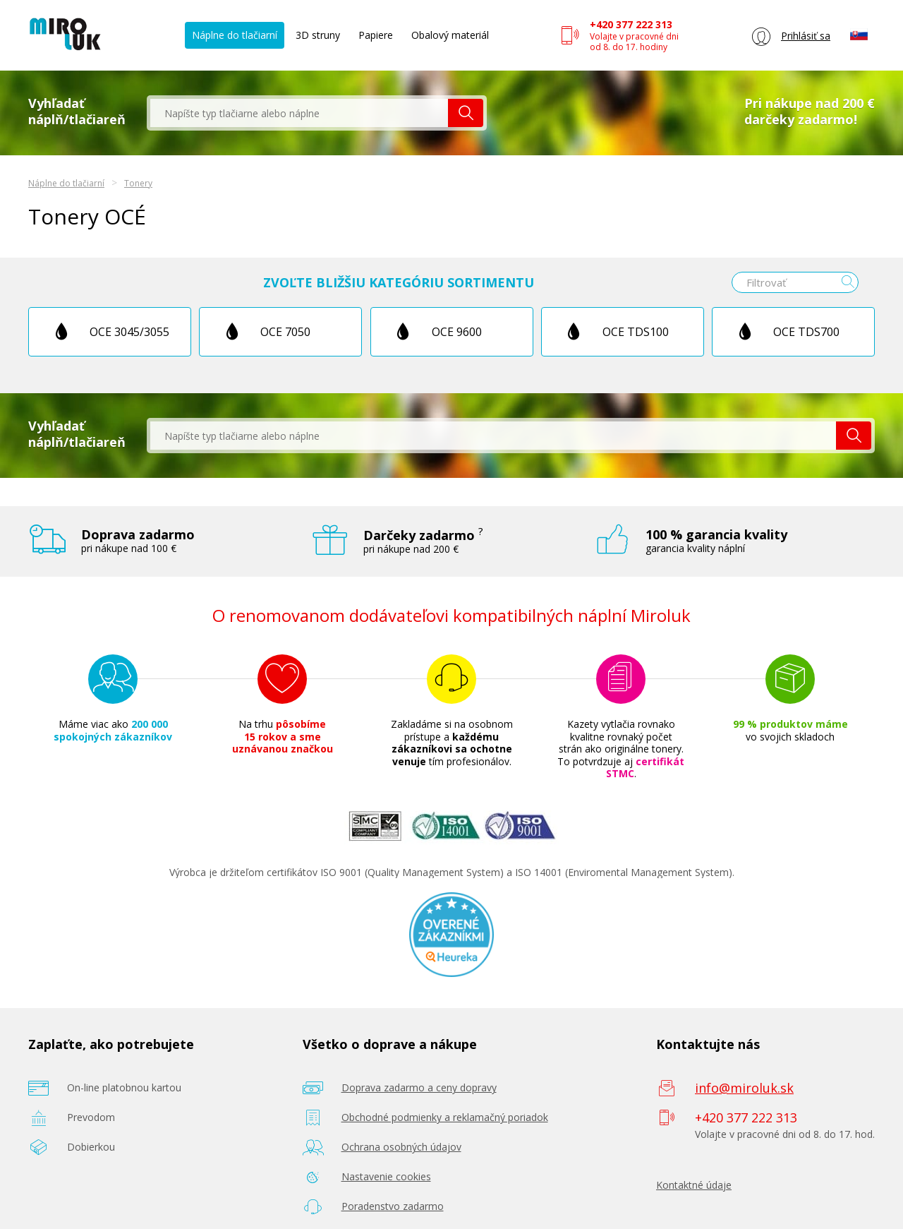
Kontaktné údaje (694, 1185)
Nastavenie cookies (386, 1176)
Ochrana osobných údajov (401, 1146)
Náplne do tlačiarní (234, 35)
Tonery (138, 183)
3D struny (318, 35)
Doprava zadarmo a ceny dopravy (419, 1087)
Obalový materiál (450, 35)
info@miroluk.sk (744, 1087)
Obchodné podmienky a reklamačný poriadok (444, 1117)
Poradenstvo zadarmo (392, 1206)
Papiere (375, 35)
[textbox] (299, 113)
